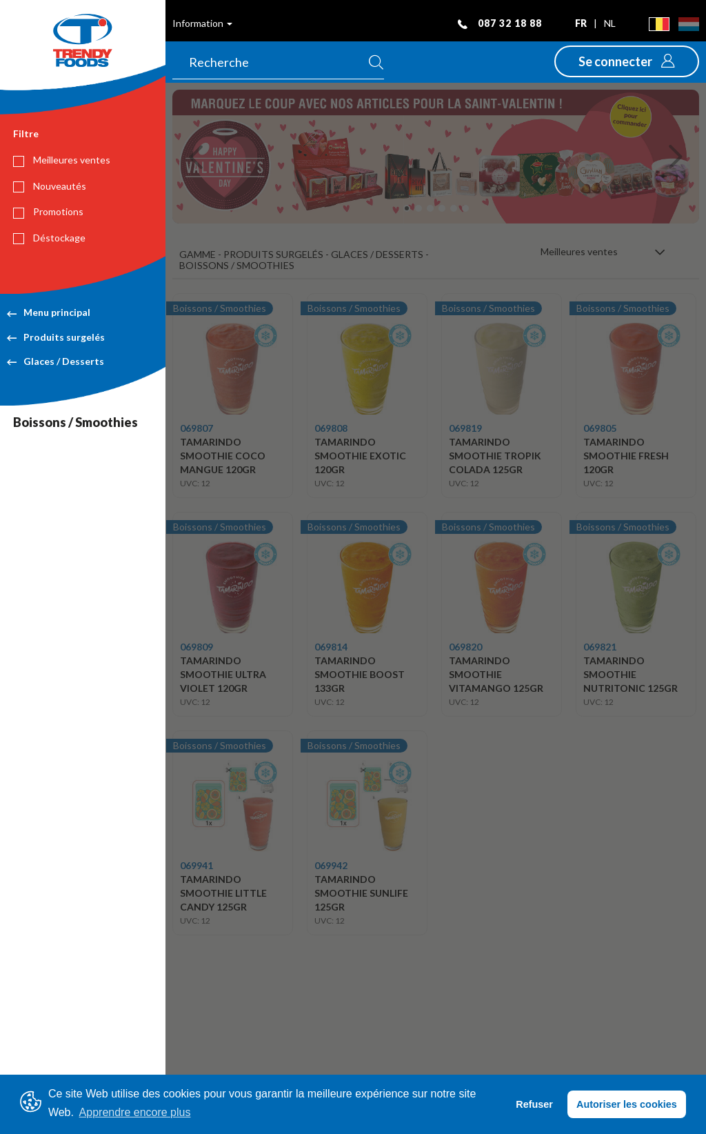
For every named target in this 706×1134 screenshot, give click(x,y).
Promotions (48, 212)
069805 (599, 428)
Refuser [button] (534, 1104)
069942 (330, 865)
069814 (330, 647)
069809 (196, 647)
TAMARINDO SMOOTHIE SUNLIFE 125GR (361, 893)
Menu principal (48, 312)
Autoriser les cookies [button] (626, 1104)
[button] (626, 61)
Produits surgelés (56, 337)
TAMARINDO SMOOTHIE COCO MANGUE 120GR (222, 455)
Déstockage (49, 238)
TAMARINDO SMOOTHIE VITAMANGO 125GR (496, 674)
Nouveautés (49, 186)
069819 (465, 428)
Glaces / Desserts (55, 361)
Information (202, 23)
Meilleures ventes (61, 160)
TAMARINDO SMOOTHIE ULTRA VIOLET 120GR (223, 674)
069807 (196, 428)
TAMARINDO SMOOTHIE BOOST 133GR (359, 674)
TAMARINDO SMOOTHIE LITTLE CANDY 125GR (223, 893)
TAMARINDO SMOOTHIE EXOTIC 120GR (360, 455)
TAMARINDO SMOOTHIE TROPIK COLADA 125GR (495, 455)
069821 (599, 647)
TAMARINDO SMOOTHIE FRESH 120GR (626, 455)
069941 (196, 865)
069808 (330, 428)
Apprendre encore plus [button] (135, 1112)
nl (610, 23)
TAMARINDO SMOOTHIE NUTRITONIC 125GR (630, 674)
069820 (465, 647)
